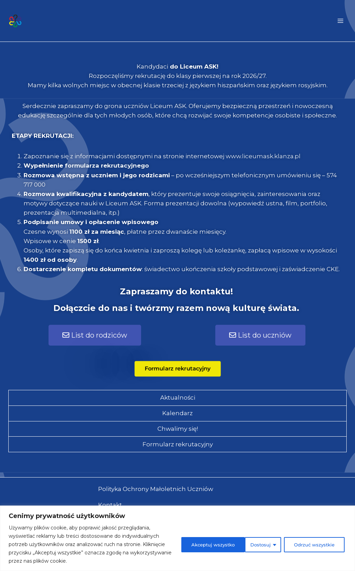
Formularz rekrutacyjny (177, 444)
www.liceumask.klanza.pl (263, 156)
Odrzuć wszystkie (245, 544)
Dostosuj (189, 544)
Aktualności (177, 397)
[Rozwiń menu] (340, 20)
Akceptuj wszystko (312, 544)
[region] (177, 538)
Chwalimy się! (177, 428)
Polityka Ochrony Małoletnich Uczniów (155, 488)
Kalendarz (177, 413)
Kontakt (110, 504)
